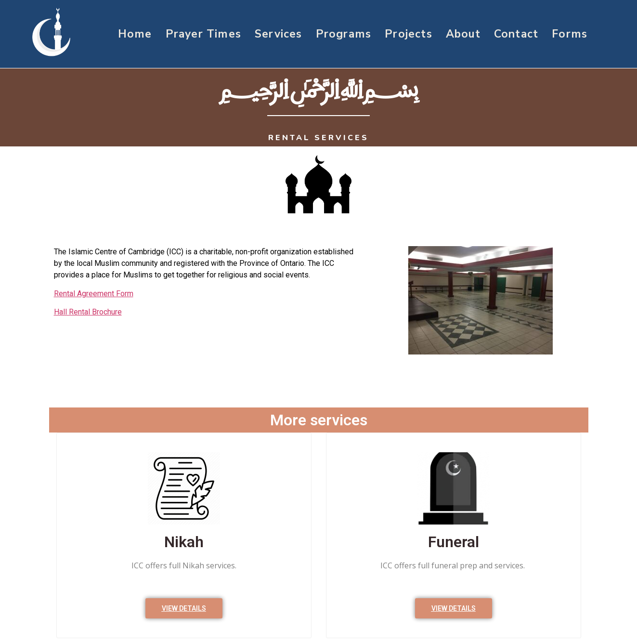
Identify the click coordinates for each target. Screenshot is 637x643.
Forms (569, 34)
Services (278, 34)
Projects (408, 34)
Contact (516, 34)
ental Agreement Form (96, 293)
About (463, 34)
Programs (344, 34)
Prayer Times (203, 34)
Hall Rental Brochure (88, 311)
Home (135, 34)
